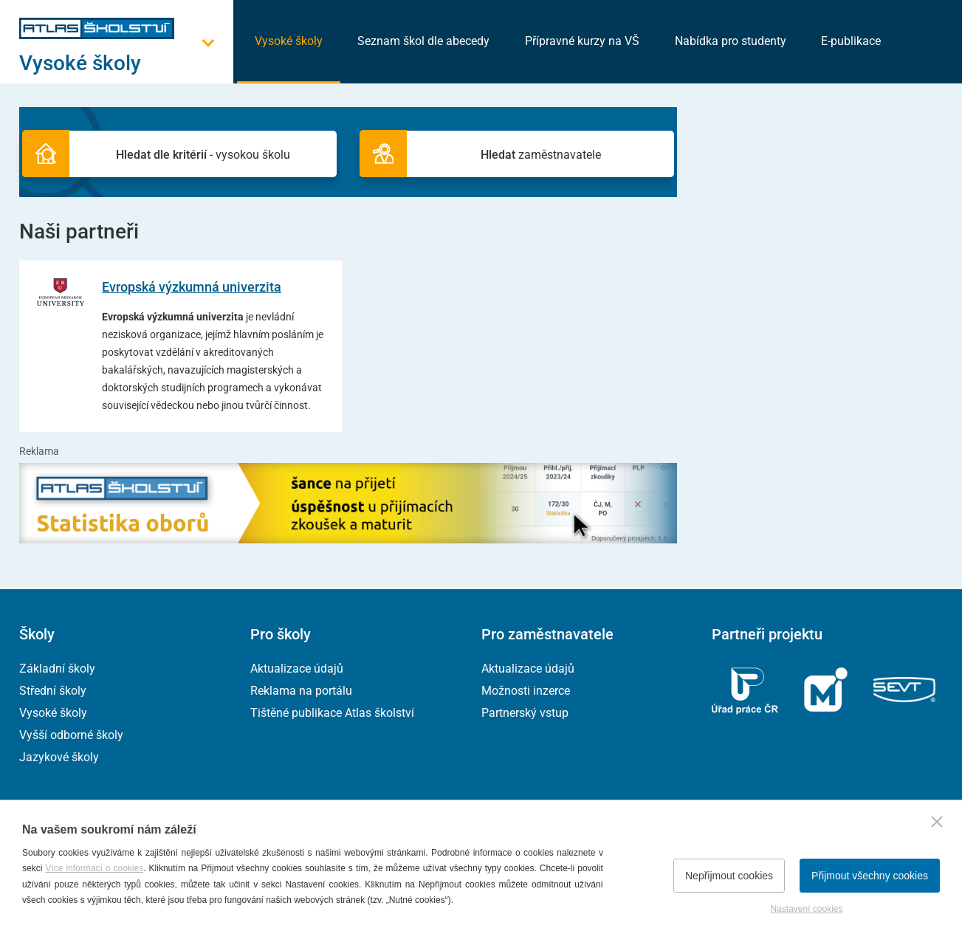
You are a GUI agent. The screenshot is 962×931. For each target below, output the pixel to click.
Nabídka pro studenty (730, 41)
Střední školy (52, 691)
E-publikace (851, 41)
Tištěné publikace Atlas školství (332, 713)
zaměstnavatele (532, 155)
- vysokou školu (212, 155)
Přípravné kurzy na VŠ (582, 41)
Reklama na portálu (301, 691)
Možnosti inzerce (525, 691)
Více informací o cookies (94, 868)
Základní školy (57, 669)
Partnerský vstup (524, 713)
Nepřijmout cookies (729, 876)
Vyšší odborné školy (71, 735)
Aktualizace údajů (296, 669)
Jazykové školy (59, 757)
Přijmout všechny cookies (869, 876)
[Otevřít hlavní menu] (126, 63)
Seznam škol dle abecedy (423, 41)
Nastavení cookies (806, 909)
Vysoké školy (289, 41)
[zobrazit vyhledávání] (924, 40)
